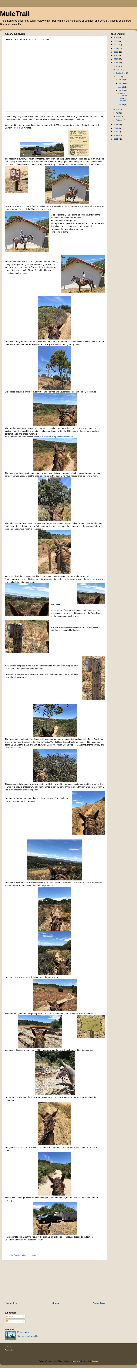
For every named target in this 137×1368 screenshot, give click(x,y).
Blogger (95, 1361)
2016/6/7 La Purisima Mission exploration (123, 97)
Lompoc (32, 1255)
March (119, 116)
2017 (116, 63)
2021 (116, 48)
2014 (116, 128)
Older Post (99, 1303)
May (118, 109)
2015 (116, 125)
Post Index (9, 1350)
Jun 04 (121, 105)
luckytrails (24, 1332)
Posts (9, 1317)
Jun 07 (121, 90)
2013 (116, 132)
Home (55, 1303)
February (120, 120)
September (121, 73)
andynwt (76, 1361)
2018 (116, 59)
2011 (116, 139)
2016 (116, 66)
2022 (116, 45)
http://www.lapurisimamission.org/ (59, 437)
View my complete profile (27, 1336)
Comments (12, 1321)
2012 (116, 135)
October (119, 69)
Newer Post (11, 1303)
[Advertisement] (54, 1281)
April (118, 113)
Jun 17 (121, 80)
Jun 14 (121, 83)
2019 (116, 55)
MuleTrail (15, 14)
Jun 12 (121, 87)
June (118, 77)
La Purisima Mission (19, 1255)
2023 (116, 41)
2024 (116, 37)
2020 (116, 52)
